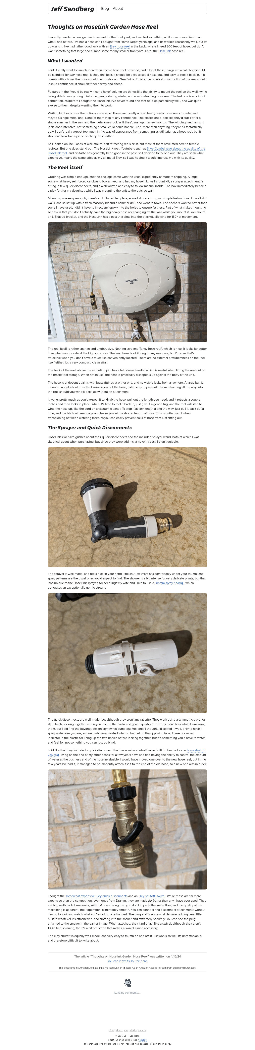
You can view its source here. (127, 961)
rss (126, 1030)
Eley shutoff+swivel (151, 896)
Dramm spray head (168, 583)
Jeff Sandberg (72, 8)
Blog (105, 8)
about (119, 1030)
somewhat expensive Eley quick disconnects (97, 896)
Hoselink (165, 51)
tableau (142, 1040)
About (118, 8)
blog (111, 1030)
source (142, 1030)
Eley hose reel (120, 46)
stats (133, 1030)
